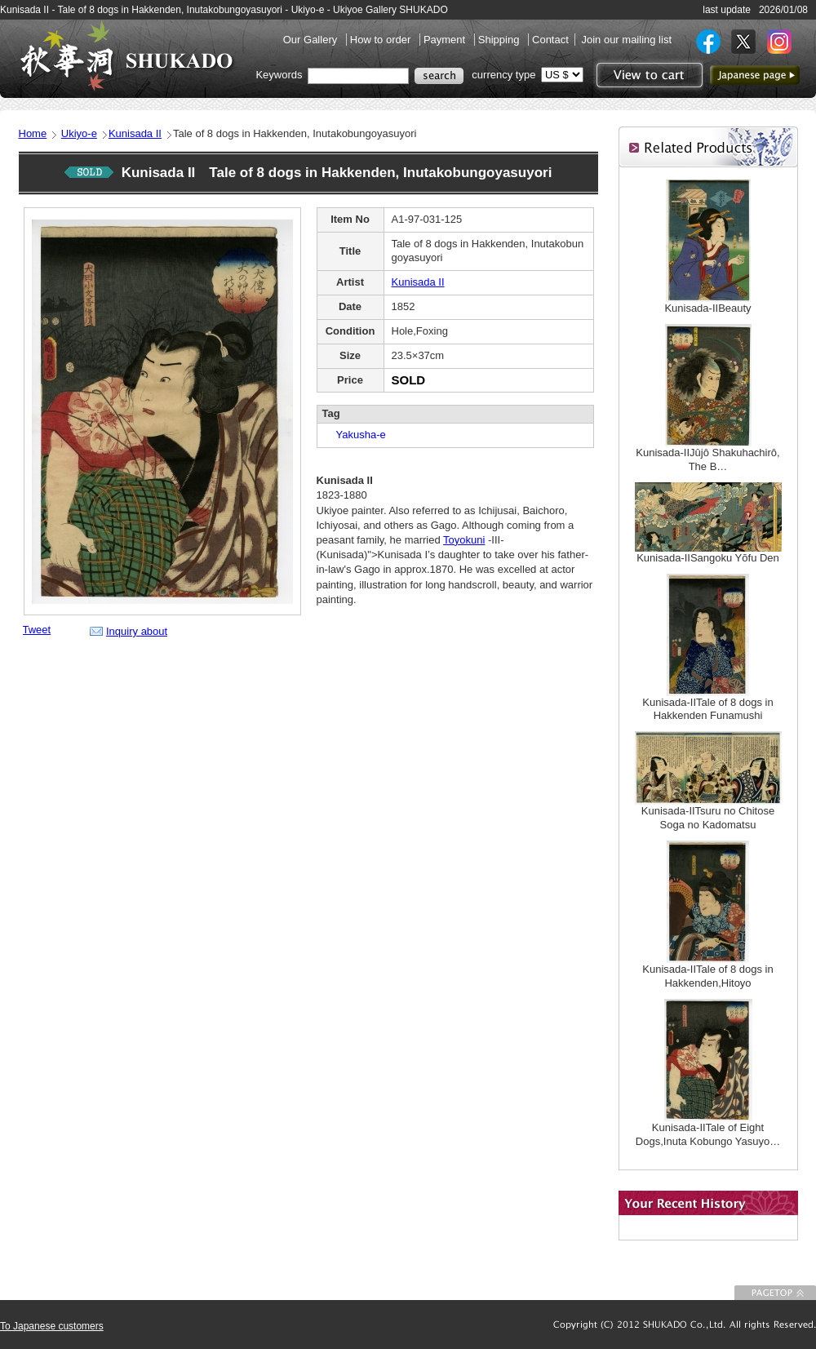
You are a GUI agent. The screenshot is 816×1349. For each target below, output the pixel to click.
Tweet (37, 629)
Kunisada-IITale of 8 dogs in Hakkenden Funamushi (707, 709)
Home (33, 133)
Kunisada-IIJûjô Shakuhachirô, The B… (707, 459)
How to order (382, 39)
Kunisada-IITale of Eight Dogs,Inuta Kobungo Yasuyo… (708, 1134)
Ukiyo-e (79, 133)
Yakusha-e (356, 434)
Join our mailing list (626, 39)
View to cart (647, 75)
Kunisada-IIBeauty (707, 308)
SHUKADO (126, 55)
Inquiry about (136, 631)
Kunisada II (135, 133)
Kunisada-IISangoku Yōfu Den (707, 558)
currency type (503, 75)
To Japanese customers (52, 1326)
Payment (446, 39)
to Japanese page (755, 75)
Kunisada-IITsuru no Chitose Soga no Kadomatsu (707, 818)
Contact (550, 39)
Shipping (500, 39)
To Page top (775, 1292)
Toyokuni (464, 540)
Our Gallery (311, 39)
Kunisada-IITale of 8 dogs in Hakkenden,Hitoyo (707, 976)
